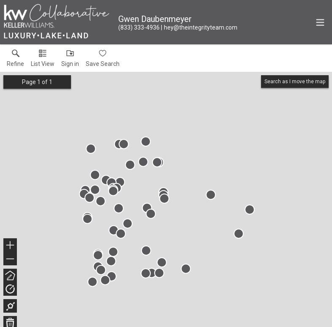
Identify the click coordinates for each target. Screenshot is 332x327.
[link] (15, 60)
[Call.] (139, 27)
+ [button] (10, 246)
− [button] (10, 259)
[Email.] (199, 27)
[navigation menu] (320, 22)
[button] (42, 60)
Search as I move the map (294, 81)
